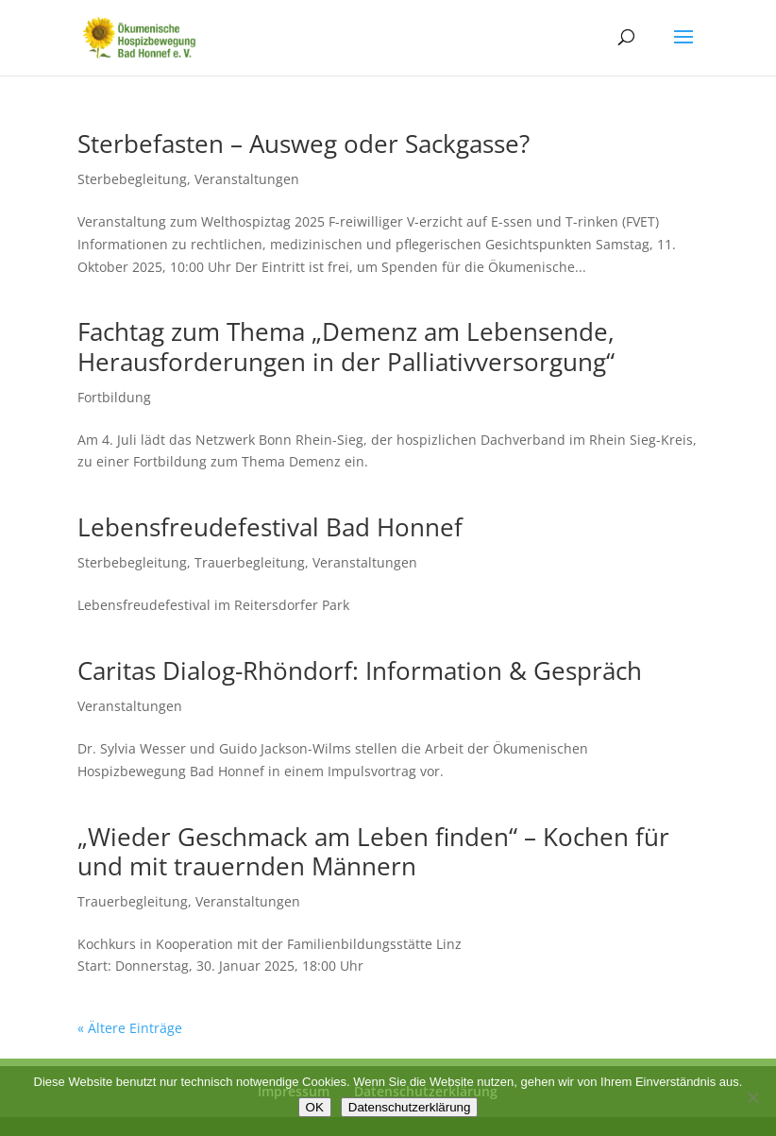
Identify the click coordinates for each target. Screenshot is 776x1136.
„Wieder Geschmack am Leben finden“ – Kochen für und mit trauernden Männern (373, 851)
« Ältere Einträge (129, 1028)
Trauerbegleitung (249, 562)
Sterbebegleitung (132, 179)
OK (315, 1107)
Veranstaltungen (246, 179)
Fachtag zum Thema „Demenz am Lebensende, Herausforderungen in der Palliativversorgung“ (346, 346)
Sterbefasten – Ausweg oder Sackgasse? (303, 144)
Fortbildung (114, 397)
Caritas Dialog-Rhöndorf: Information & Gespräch (359, 670)
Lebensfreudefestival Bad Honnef (270, 527)
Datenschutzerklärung (409, 1107)
